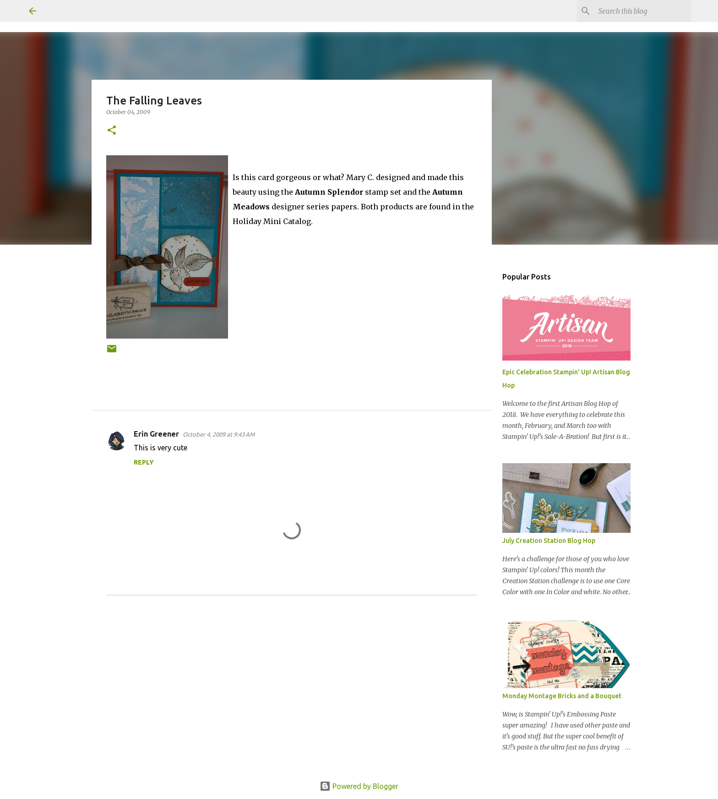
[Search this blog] (643, 11)
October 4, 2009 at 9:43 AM (219, 434)
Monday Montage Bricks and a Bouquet (561, 696)
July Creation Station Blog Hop (548, 540)
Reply (144, 462)
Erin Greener (156, 434)
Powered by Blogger (359, 786)
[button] (111, 131)
